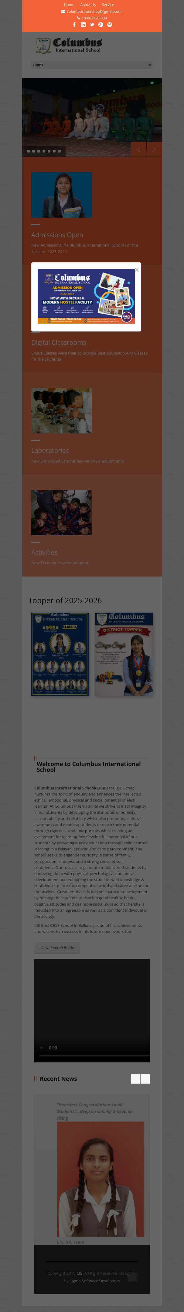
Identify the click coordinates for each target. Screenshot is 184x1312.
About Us (88, 4)
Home (69, 4)
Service (108, 4)
